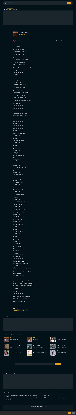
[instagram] (10, 399)
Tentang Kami (44, 2)
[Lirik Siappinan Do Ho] (53, 346)
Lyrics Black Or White (14, 339)
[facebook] (7, 399)
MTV (26, 310)
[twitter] (5, 399)
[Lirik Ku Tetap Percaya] (53, 352)
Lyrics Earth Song (23, 32)
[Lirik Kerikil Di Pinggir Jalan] (29, 346)
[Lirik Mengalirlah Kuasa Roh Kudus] (29, 352)
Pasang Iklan (50, 2)
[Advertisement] (38, 17)
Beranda (28, 2)
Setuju (69, 413)
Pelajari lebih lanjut (28, 412)
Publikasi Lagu (46, 395)
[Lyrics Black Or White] (6, 339)
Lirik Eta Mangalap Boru (61, 339)
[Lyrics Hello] (29, 339)
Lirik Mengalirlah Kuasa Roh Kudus (40, 352)
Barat (23, 310)
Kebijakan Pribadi (36, 399)
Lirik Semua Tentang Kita (15, 345)
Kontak (69, 2)
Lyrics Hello (35, 339)
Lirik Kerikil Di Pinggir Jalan (38, 345)
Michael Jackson (17, 310)
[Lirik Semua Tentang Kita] (6, 346)
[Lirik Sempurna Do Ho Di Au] (6, 352)
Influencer (46, 397)
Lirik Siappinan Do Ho (61, 345)
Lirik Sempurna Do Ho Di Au (15, 352)
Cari (58, 364)
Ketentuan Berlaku (36, 397)
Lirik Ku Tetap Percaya (61, 352)
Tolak (73, 413)
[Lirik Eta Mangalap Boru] (53, 339)
